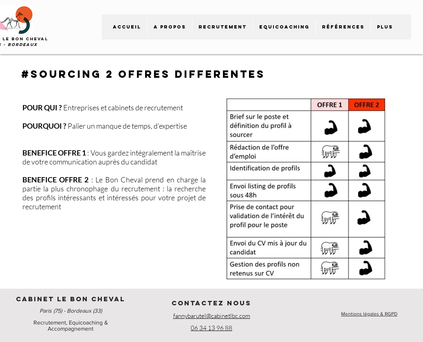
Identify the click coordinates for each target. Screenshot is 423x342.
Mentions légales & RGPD (369, 314)
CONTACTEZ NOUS (211, 303)
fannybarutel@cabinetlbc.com (211, 316)
